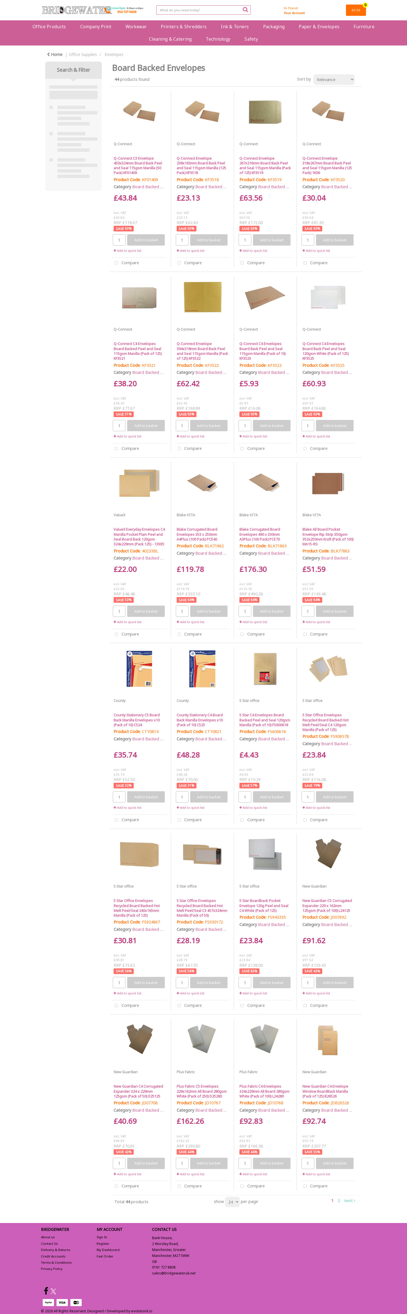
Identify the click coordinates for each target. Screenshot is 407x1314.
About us (48, 1237)
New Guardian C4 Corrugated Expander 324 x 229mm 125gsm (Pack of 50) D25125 (138, 1091)
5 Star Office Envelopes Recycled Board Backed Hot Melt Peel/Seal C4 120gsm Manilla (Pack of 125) (325, 722)
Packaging (274, 26)
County (119, 700)
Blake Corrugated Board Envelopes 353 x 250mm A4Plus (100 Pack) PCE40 (197, 534)
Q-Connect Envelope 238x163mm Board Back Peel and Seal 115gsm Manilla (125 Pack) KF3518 (201, 165)
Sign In (102, 1237)
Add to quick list (127, 250)
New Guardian (314, 886)
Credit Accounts (53, 1256)
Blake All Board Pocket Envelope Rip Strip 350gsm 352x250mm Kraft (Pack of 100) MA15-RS (327, 537)
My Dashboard (108, 1250)
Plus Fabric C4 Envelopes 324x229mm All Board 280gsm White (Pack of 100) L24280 (264, 1091)
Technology (218, 39)
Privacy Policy (51, 1269)
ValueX (119, 514)
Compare (125, 263)
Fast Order (105, 1256)
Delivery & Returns (55, 1250)
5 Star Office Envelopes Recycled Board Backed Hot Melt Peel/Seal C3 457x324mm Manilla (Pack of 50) (202, 908)
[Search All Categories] (203, 10)
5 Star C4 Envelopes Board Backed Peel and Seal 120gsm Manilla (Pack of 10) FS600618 (264, 719)
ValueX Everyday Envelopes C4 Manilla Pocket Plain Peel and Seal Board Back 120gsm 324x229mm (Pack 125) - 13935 (139, 537)
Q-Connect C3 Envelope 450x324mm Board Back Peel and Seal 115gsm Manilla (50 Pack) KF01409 (138, 165)
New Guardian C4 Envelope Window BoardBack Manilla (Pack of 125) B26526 (325, 1091)
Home (54, 54)
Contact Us (49, 1243)
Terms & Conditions (56, 1262)
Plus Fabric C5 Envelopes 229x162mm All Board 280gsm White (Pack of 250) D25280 (202, 1091)
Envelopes (114, 54)
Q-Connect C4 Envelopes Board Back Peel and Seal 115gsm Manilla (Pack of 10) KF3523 (262, 351)
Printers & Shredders (184, 26)
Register (103, 1243)
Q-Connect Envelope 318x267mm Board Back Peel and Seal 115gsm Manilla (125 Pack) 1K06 (327, 165)
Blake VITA (186, 514)
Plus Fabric (186, 1071)
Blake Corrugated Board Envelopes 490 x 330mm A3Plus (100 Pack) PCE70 (259, 534)
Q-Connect (123, 143)
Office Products (49, 26)
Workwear (136, 26)
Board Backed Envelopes (155, 186)
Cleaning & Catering (170, 39)
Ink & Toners (235, 26)
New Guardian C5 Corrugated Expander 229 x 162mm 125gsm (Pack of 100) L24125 (327, 905)
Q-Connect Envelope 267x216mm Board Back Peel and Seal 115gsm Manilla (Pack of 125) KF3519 (265, 165)
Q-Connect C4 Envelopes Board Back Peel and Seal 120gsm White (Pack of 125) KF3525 (325, 351)
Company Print (95, 26)
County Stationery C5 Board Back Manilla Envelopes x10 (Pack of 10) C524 (137, 719)
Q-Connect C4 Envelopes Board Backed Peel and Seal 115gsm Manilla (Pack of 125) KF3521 (138, 351)
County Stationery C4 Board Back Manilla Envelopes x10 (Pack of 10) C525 (200, 719)
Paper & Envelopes (319, 26)
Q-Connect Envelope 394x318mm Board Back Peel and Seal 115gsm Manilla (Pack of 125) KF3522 (202, 351)
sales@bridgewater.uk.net (174, 1273)
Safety (251, 39)
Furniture (364, 26)
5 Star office (249, 700)
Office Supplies (83, 54)
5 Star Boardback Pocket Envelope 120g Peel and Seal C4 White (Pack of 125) (263, 905)
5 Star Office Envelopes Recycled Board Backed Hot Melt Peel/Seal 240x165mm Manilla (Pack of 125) (137, 908)
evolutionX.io (141, 1311)
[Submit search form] (245, 9)
